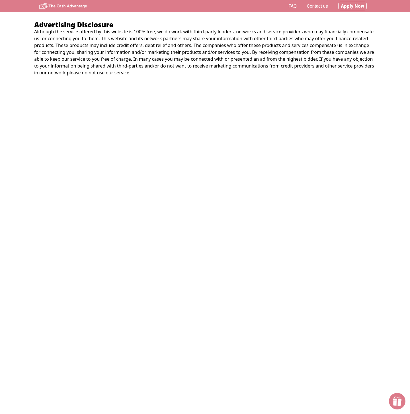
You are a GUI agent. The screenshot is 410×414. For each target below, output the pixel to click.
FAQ (292, 6)
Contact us (317, 6)
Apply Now (352, 6)
